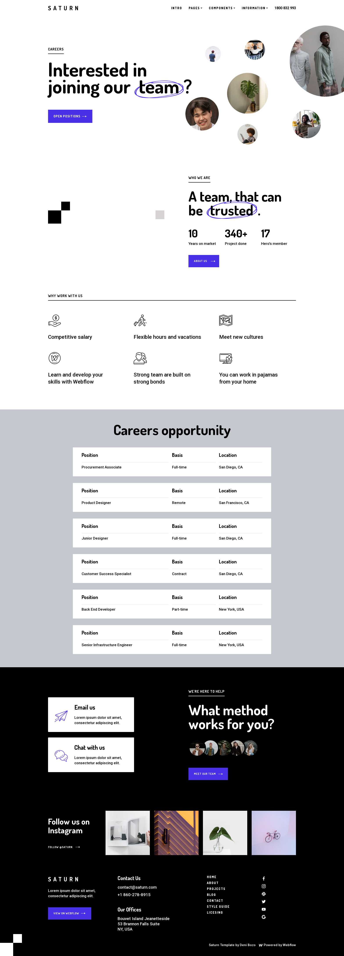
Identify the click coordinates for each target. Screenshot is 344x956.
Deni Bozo (248, 945)
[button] (195, 8)
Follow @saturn (60, 847)
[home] (64, 8)
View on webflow (66, 913)
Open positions (67, 116)
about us (200, 261)
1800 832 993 (285, 8)
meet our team (205, 773)
